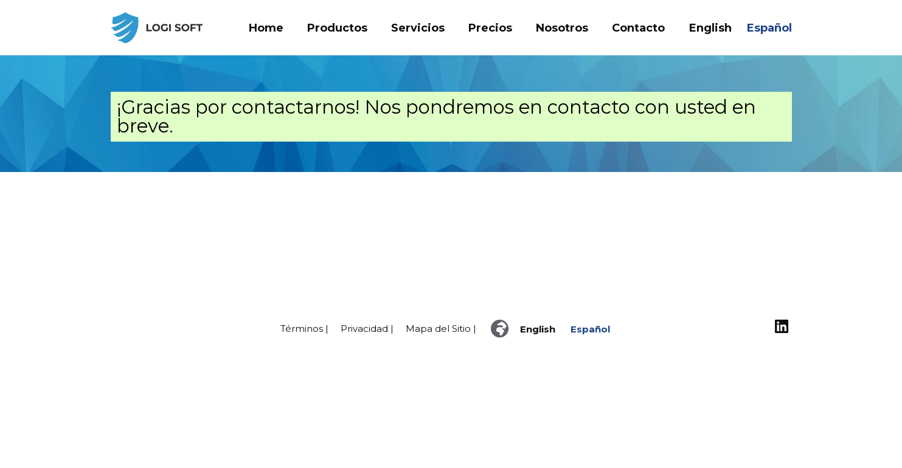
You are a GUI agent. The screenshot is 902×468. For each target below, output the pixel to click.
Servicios (418, 28)
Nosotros (562, 28)
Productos (337, 28)
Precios (490, 28)
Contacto (638, 28)
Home (266, 28)
